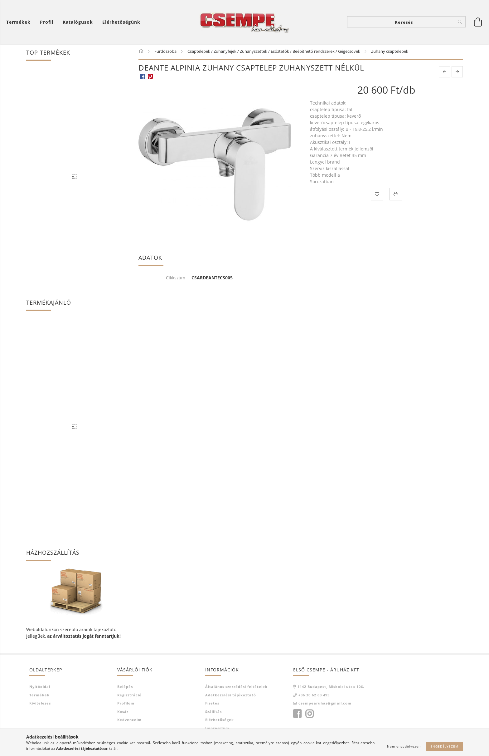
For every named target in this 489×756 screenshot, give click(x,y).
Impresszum (217, 728)
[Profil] (46, 22)
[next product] (457, 71)
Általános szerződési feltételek (236, 686)
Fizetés (212, 703)
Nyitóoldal (39, 686)
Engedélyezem (444, 746)
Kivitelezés (40, 703)
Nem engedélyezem (404, 746)
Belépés (125, 686)
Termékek (39, 695)
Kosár (122, 711)
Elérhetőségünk (121, 22)
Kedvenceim (129, 719)
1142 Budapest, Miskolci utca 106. (331, 686)
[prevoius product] (444, 71)
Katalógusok (78, 22)
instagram (309, 714)
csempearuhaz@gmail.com (324, 703)
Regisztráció (129, 695)
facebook (297, 714)
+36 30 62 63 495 (314, 695)
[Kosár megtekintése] (478, 21)
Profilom (125, 703)
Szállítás (213, 711)
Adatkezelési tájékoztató (230, 695)
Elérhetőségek (219, 719)
